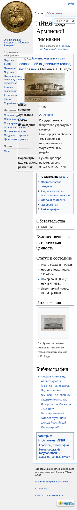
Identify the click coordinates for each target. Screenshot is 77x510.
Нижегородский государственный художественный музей (54, 453)
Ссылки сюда (11, 115)
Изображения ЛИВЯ (51, 440)
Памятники (10, 68)
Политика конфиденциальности (52, 481)
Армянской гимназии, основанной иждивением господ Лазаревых (45, 63)
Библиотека (10, 83)
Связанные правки (14, 119)
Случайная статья (14, 103)
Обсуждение (54, 13)
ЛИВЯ (7, 64)
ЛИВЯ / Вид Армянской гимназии (54, 47)
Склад (7, 151)
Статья (39, 13)
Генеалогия (10, 91)
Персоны (9, 60)
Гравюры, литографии (54, 445)
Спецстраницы (12, 123)
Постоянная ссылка (15, 131)
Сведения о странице (16, 135)
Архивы (8, 87)
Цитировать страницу (16, 139)
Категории (44, 436)
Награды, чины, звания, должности (14, 78)
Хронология (10, 95)
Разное (8, 99)
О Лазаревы (41, 488)
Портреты (9, 72)
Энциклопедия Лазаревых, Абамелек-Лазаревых (17, 42)
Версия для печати (14, 127)
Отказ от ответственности (49, 495)
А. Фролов (46, 114)
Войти (71, 3)
